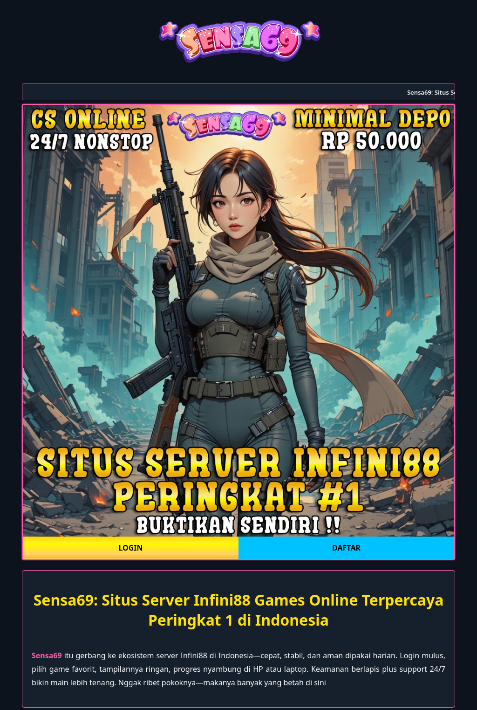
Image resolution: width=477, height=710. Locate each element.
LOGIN (130, 548)
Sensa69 (47, 655)
